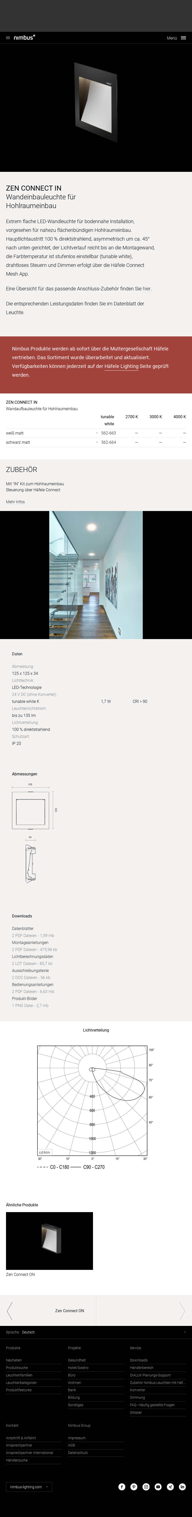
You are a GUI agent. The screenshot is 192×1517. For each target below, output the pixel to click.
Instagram (146, 1486)
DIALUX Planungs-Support (150, 1375)
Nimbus (8, 35)
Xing (170, 1486)
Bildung (74, 1397)
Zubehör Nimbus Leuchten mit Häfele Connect (158, 1382)
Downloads (139, 1360)
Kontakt (12, 1425)
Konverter (137, 1390)
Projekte (74, 1347)
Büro (72, 1375)
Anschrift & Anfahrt (21, 1437)
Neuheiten (14, 1360)
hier (146, 289)
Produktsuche (17, 1367)
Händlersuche (17, 1460)
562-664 (108, 442)
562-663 (108, 432)
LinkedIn (182, 1486)
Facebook (122, 1486)
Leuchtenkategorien (21, 1382)
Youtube (158, 1486)
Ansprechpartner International (29, 1452)
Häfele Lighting (121, 366)
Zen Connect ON (20, 1274)
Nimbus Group (79, 1425)
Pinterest (134, 1486)
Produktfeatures (19, 1390)
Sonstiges (75, 1405)
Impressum (77, 1437)
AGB (71, 1445)
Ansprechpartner (19, 1445)
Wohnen (74, 1382)
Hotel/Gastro (78, 1367)
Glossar (136, 1412)
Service (135, 1347)
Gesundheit (77, 1360)
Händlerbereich (142, 1367)
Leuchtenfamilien (19, 1375)
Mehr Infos (15, 501)
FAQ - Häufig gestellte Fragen (152, 1405)
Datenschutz (78, 1452)
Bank (72, 1390)
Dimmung (137, 1397)
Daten (17, 653)
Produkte (13, 1347)
